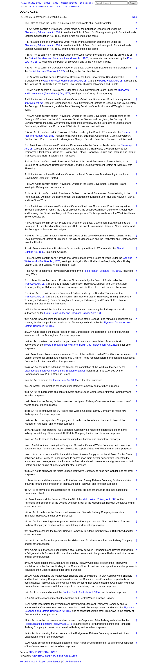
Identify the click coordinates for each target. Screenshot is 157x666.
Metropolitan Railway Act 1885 (99, 499)
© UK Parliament (71, 661)
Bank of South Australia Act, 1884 (81, 592)
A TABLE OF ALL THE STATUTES (63, 6)
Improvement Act (34, 103)
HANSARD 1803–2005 (30, 3)
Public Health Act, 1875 (112, 80)
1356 (134, 17)
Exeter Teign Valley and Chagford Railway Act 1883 (72, 313)
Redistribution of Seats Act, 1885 (47, 71)
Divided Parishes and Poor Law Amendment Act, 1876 (58, 58)
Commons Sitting (35, 6)
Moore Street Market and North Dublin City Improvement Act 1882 (80, 344)
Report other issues (49, 661)
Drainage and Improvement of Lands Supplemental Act (55, 370)
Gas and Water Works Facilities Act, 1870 (66, 80)
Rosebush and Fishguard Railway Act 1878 (48, 624)
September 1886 (69, 3)
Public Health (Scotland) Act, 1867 (102, 271)
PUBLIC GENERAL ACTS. (43, 652)
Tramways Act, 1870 (36, 283)
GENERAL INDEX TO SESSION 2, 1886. (55, 655)
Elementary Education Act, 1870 (42, 32)
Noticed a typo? (28, 661)
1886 (56, 3)
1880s (47, 3)
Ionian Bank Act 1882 (64, 380)
